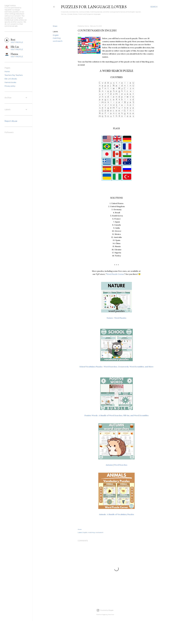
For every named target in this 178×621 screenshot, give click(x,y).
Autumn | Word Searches (116, 465)
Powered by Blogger (105, 610)
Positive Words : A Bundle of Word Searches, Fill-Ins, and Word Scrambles (116, 415)
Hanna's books (10, 82)
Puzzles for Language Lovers (94, 6)
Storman (111, 614)
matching (57, 38)
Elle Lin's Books (11, 79)
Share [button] (55, 26)
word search (57, 41)
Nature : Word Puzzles (116, 318)
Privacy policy (10, 86)
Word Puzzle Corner (115, 274)
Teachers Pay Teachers (14, 75)
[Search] (153, 7)
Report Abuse (11, 121)
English (56, 35)
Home (7, 72)
